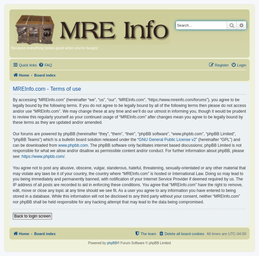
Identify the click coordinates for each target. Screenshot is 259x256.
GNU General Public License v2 (167, 139)
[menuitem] (45, 65)
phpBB (112, 243)
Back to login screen (32, 216)
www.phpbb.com (73, 145)
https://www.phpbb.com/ (43, 156)
